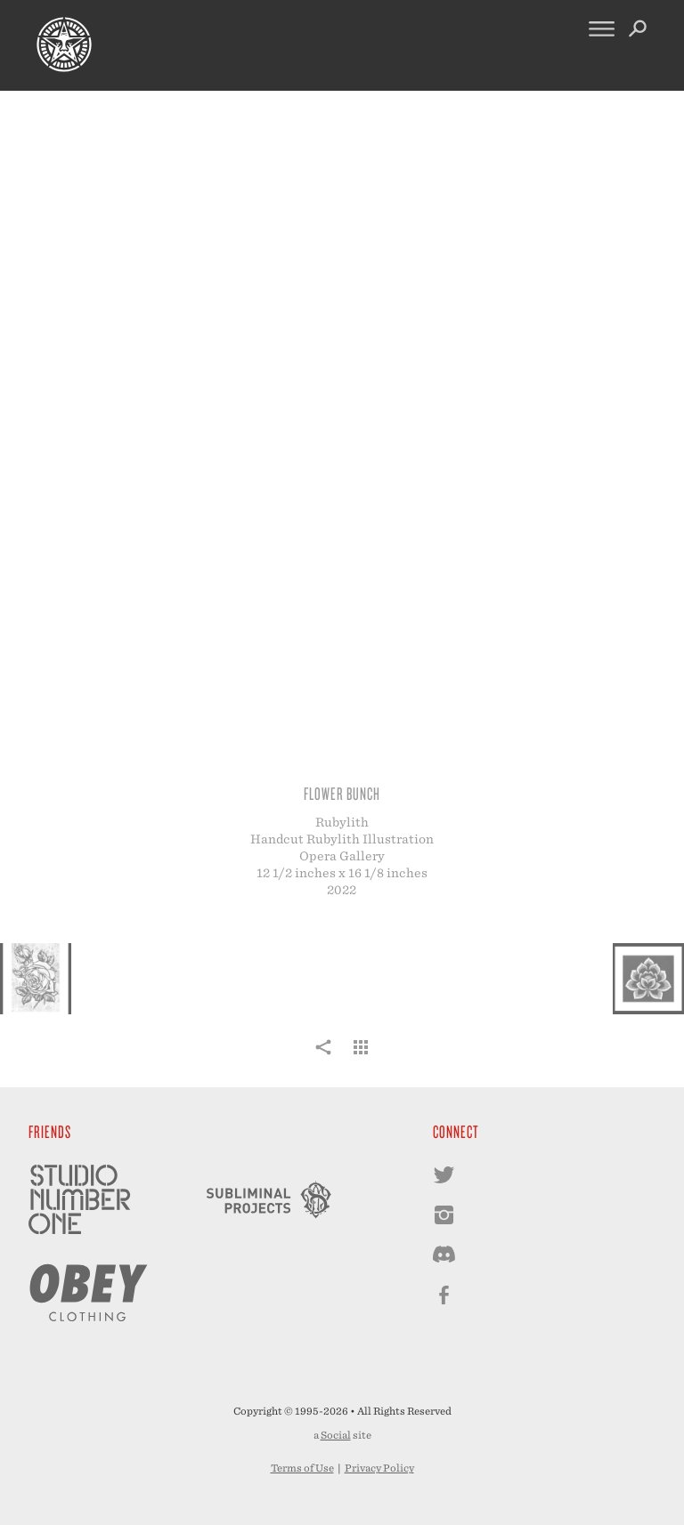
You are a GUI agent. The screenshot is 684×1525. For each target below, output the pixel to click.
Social (336, 1435)
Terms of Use (302, 1468)
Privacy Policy (379, 1468)
